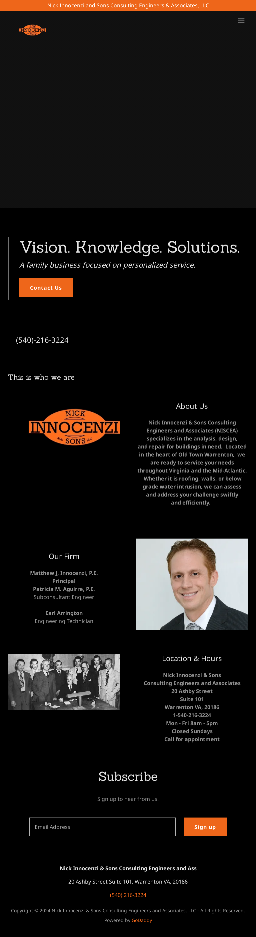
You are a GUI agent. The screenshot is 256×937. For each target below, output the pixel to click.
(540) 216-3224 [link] (128, 895)
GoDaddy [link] (142, 920)
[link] (34, 20)
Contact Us (46, 287)
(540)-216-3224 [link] (42, 340)
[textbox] (102, 827)
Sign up (205, 827)
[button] (241, 20)
